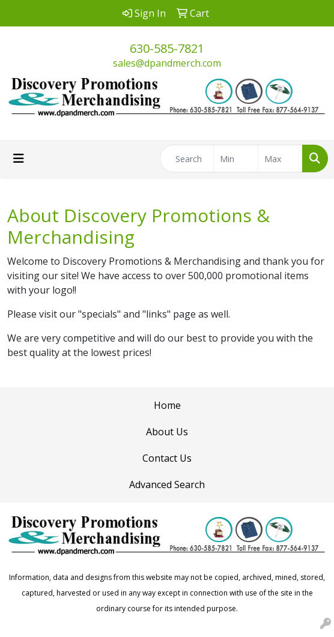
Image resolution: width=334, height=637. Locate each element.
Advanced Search (167, 484)
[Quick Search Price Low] (235, 158)
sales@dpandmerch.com (167, 63)
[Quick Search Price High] (280, 158)
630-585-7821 (167, 48)
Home (167, 405)
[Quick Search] (187, 158)
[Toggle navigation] (18, 158)
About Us (167, 431)
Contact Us (167, 458)
